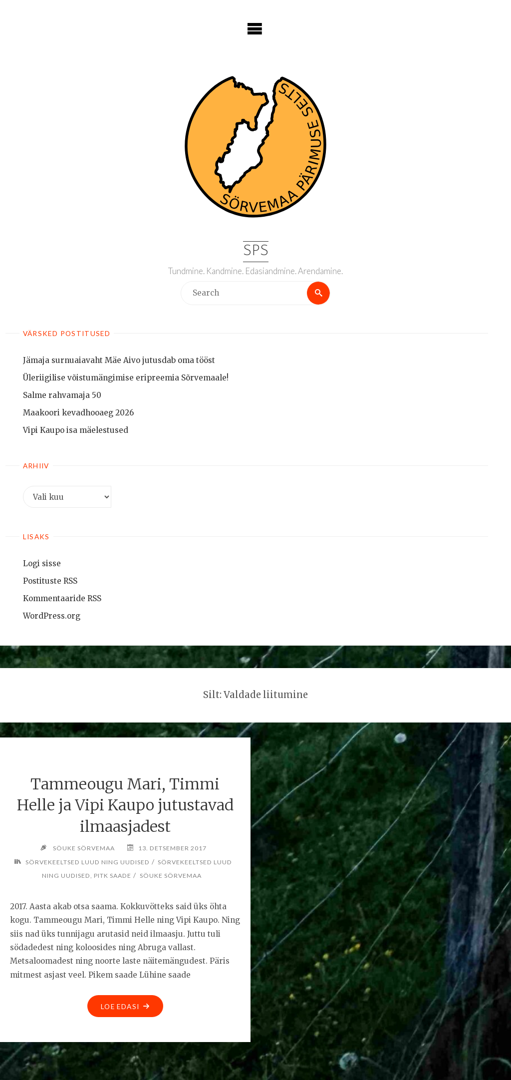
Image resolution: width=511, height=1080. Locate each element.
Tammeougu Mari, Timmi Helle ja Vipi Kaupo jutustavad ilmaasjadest (125, 805)
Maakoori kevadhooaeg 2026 (78, 412)
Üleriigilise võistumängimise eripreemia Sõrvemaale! (126, 377)
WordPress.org (51, 616)
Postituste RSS (50, 581)
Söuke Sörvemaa (171, 875)
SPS (255, 251)
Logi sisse (42, 563)
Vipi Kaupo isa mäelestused (75, 430)
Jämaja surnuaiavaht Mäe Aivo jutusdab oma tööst (119, 360)
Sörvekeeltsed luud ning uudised (87, 862)
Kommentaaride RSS (62, 598)
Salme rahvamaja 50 (62, 395)
